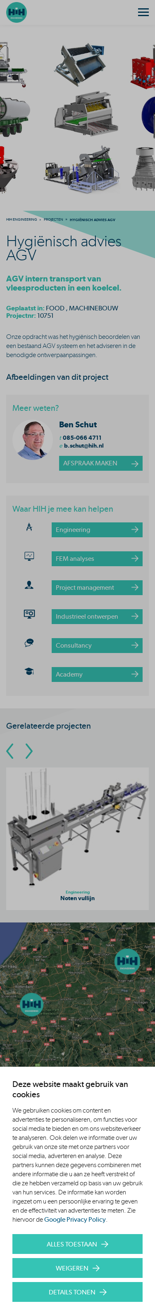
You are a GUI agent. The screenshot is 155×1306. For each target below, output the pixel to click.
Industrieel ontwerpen (87, 616)
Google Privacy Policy (75, 1219)
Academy (69, 674)
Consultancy (74, 645)
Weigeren (72, 1268)
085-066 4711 (82, 437)
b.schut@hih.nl (84, 445)
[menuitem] (21, 219)
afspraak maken (90, 463)
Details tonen (72, 1292)
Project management (85, 587)
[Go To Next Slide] (29, 751)
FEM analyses (75, 558)
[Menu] (143, 12)
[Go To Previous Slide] (9, 751)
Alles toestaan (72, 1244)
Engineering (73, 530)
